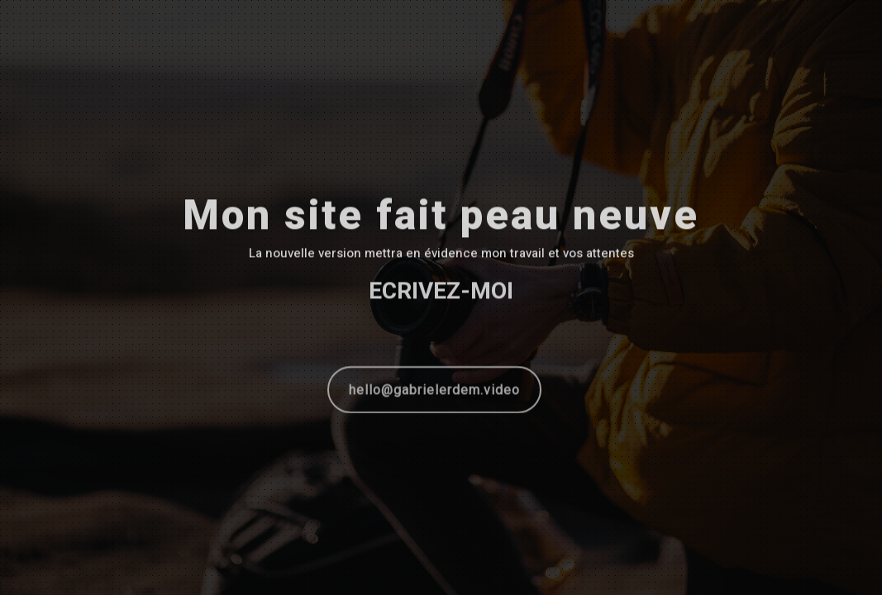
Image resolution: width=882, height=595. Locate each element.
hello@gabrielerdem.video (434, 391)
